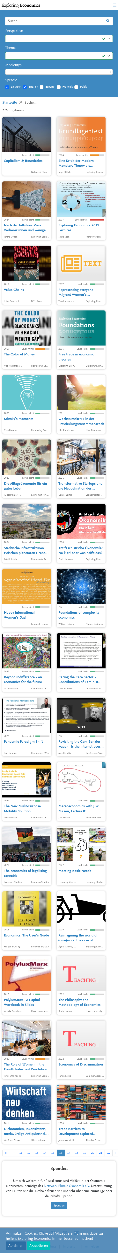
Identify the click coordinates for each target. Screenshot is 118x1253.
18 (76, 1152)
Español (50, 86)
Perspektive (14, 31)
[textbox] (59, 72)
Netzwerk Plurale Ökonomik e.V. (67, 1186)
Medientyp (13, 65)
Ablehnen (15, 1246)
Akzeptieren (38, 1246)
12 (28, 1152)
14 (44, 1152)
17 (68, 1152)
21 (100, 1152)
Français (67, 86)
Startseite (9, 103)
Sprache (11, 80)
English (33, 86)
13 (36, 1152)
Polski (83, 86)
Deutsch (16, 86)
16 (60, 1152)
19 (84, 1152)
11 (20, 1152)
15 (52, 1152)
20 (92, 1152)
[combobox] (59, 72)
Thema (10, 48)
